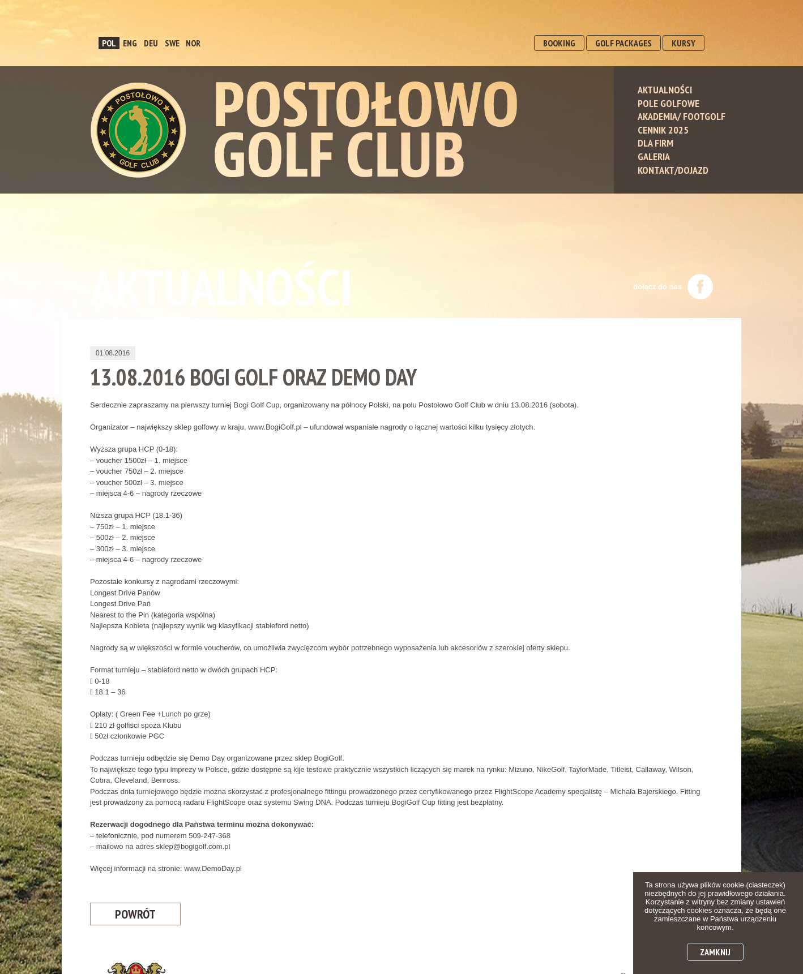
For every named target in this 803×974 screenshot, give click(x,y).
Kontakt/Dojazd (673, 170)
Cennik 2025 (663, 129)
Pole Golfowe (668, 103)
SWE (172, 43)
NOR (193, 43)
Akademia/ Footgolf (681, 116)
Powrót (135, 914)
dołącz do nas (673, 286)
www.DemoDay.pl (213, 868)
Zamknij (715, 952)
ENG (130, 43)
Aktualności (665, 89)
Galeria (654, 156)
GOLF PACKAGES (623, 43)
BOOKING (559, 43)
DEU (151, 43)
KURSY (683, 43)
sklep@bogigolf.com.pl (193, 846)
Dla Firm (655, 142)
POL (109, 43)
